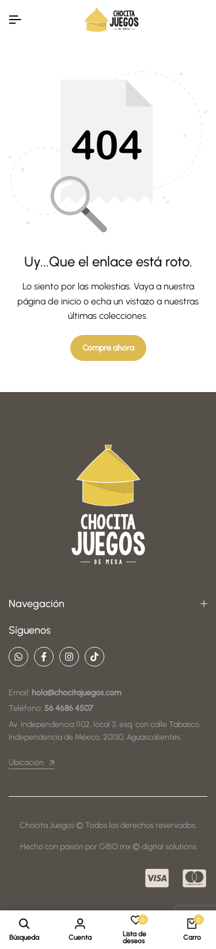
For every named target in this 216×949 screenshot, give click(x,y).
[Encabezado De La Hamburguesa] (15, 20)
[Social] (18, 656)
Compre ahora (108, 348)
